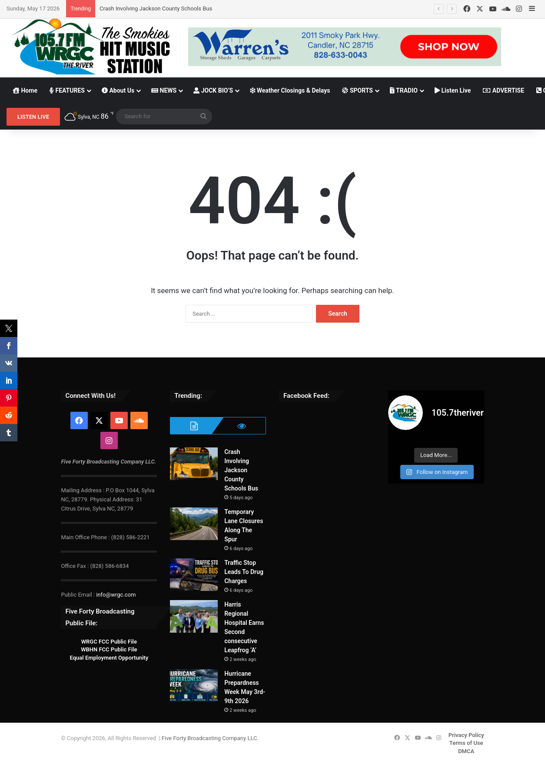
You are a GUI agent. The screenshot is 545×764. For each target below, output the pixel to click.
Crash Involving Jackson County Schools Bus (156, 8)
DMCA (466, 751)
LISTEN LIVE (33, 116)
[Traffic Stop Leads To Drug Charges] (194, 574)
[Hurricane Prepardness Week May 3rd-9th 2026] (194, 685)
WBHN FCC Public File (109, 649)
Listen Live (453, 90)
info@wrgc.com (116, 594)
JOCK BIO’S (213, 90)
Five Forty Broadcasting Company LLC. (210, 738)
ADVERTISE (503, 90)
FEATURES (67, 90)
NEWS (163, 90)
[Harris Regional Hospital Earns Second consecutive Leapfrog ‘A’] (194, 616)
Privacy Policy (466, 735)
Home (25, 90)
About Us (118, 90)
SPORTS (357, 90)
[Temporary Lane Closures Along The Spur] (194, 523)
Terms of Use (466, 743)
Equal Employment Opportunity (109, 657)
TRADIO (404, 90)
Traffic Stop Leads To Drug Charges (243, 571)
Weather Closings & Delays (290, 90)
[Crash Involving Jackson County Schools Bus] (194, 463)
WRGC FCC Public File (109, 641)
